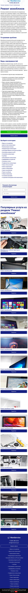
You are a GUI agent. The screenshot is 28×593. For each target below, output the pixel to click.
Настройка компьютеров (8, 154)
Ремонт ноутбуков (6, 172)
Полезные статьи (6, 161)
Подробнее (13, 232)
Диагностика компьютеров (8, 145)
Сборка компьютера (7, 173)
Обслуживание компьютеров (9, 157)
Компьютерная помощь (8, 146)
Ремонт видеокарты (7, 166)
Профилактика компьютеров (9, 163)
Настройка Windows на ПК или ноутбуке (11, 150)
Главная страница (5, 5)
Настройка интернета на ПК (8, 152)
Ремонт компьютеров (7, 168)
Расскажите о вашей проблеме (14, 131)
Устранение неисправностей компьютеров (12, 177)
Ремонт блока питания (7, 164)
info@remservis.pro (14, 542)
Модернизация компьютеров (9, 148)
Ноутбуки (4, 155)
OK (16, 591)
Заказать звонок (14, 135)
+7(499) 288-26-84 (14, 3)
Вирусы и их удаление (7, 143)
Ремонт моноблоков (7, 170)
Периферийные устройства (8, 159)
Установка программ (7, 175)
